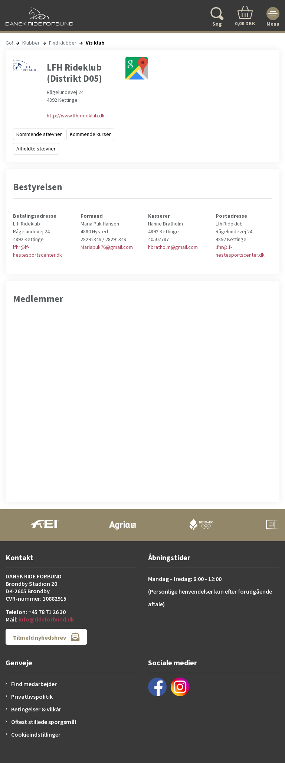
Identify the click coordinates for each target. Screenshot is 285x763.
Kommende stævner (39, 134)
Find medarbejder (34, 684)
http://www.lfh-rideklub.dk (76, 115)
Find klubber (62, 42)
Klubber (31, 42)
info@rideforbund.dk (46, 619)
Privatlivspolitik (32, 696)
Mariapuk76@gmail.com (107, 247)
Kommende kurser (90, 134)
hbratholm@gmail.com (173, 247)
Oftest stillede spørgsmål (43, 721)
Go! (9, 42)
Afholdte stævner (36, 148)
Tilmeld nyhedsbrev (46, 637)
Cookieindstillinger (35, 734)
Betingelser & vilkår (36, 709)
